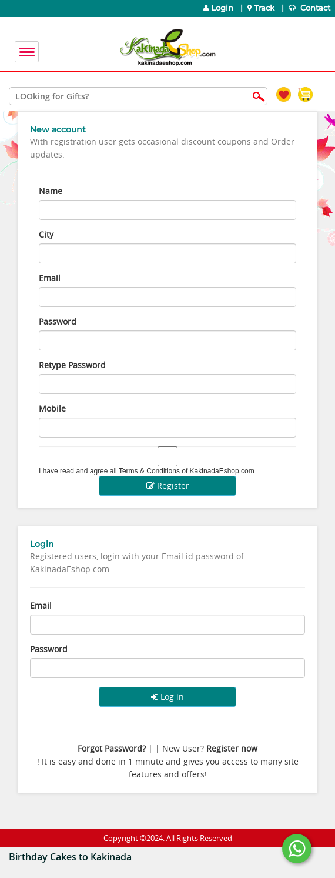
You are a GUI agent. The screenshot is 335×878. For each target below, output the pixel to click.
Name (50, 190)
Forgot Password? (112, 748)
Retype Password (72, 364)
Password (57, 321)
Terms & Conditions (149, 471)
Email (50, 277)
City (46, 234)
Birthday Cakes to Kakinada (70, 856)
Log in (167, 696)
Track (262, 8)
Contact (311, 8)
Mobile (52, 408)
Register (167, 485)
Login (218, 8)
